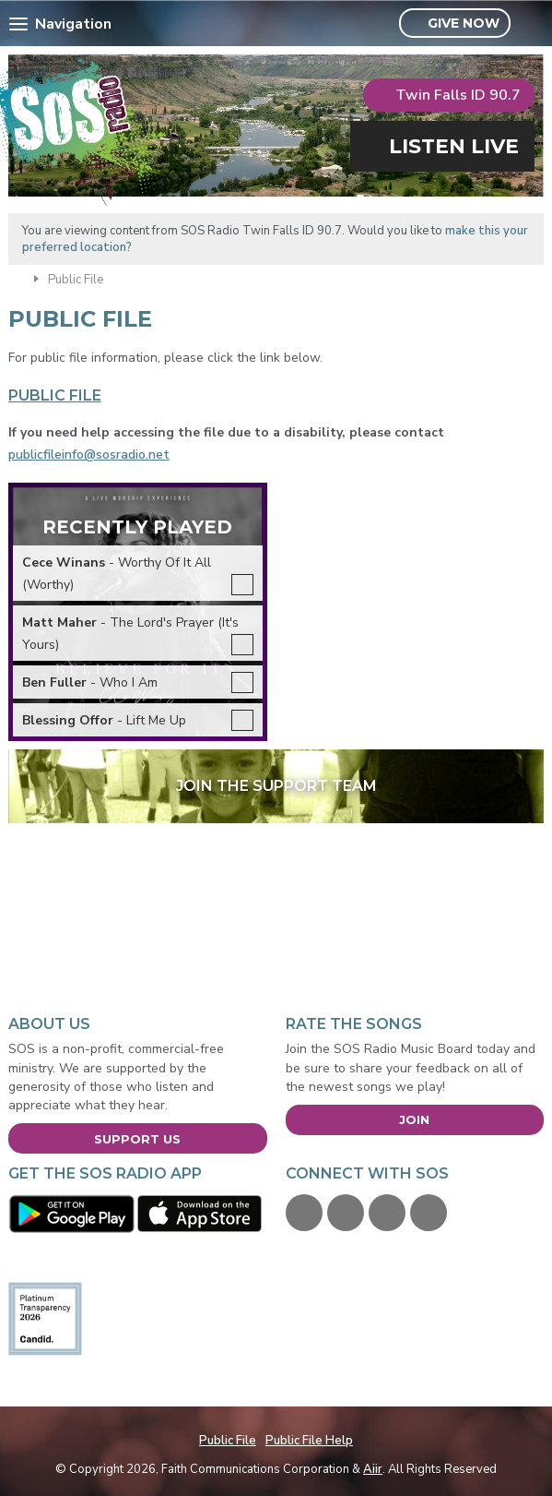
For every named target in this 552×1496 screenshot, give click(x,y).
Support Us (137, 1138)
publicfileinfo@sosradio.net (89, 454)
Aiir (372, 1469)
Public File (227, 1440)
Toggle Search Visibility (532, 24)
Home (16, 277)
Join (414, 1119)
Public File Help (309, 1440)
